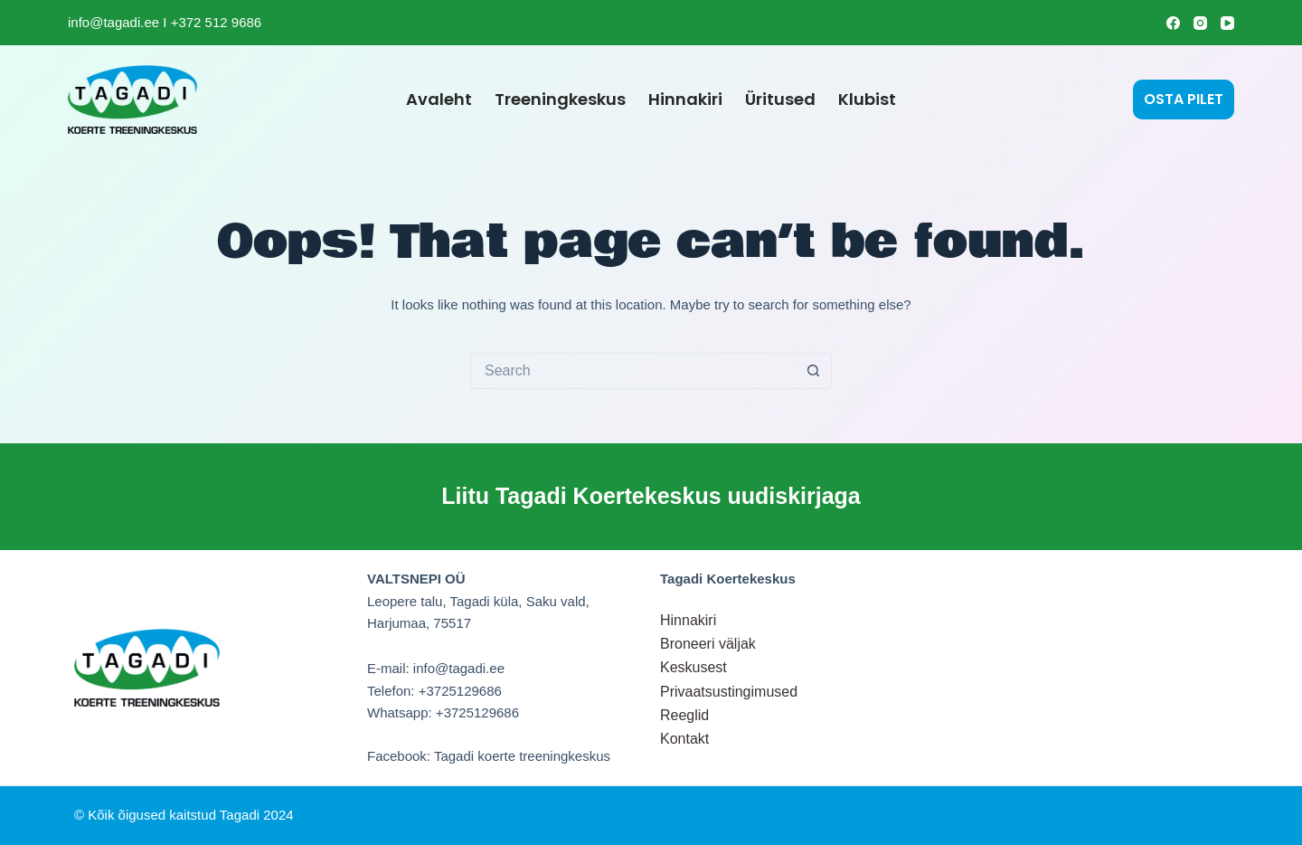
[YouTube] (1227, 23)
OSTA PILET (1183, 99)
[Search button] (814, 371)
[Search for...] (633, 371)
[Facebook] (1173, 23)
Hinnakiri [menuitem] (685, 99)
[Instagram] (1200, 23)
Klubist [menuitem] (867, 99)
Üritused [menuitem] (780, 99)
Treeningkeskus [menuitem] (560, 99)
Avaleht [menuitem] (439, 99)
